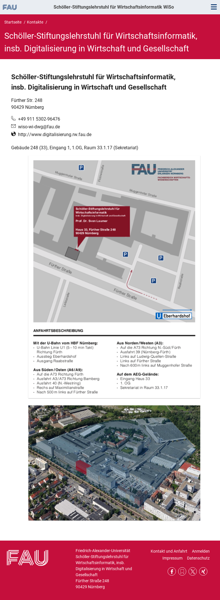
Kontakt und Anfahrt (169, 551)
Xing (203, 571)
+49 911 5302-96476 (39, 119)
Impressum (172, 558)
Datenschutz (198, 558)
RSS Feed (182, 571)
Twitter (192, 571)
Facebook (172, 571)
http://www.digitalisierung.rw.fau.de (54, 134)
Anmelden (201, 551)
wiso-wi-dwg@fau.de (39, 126)
